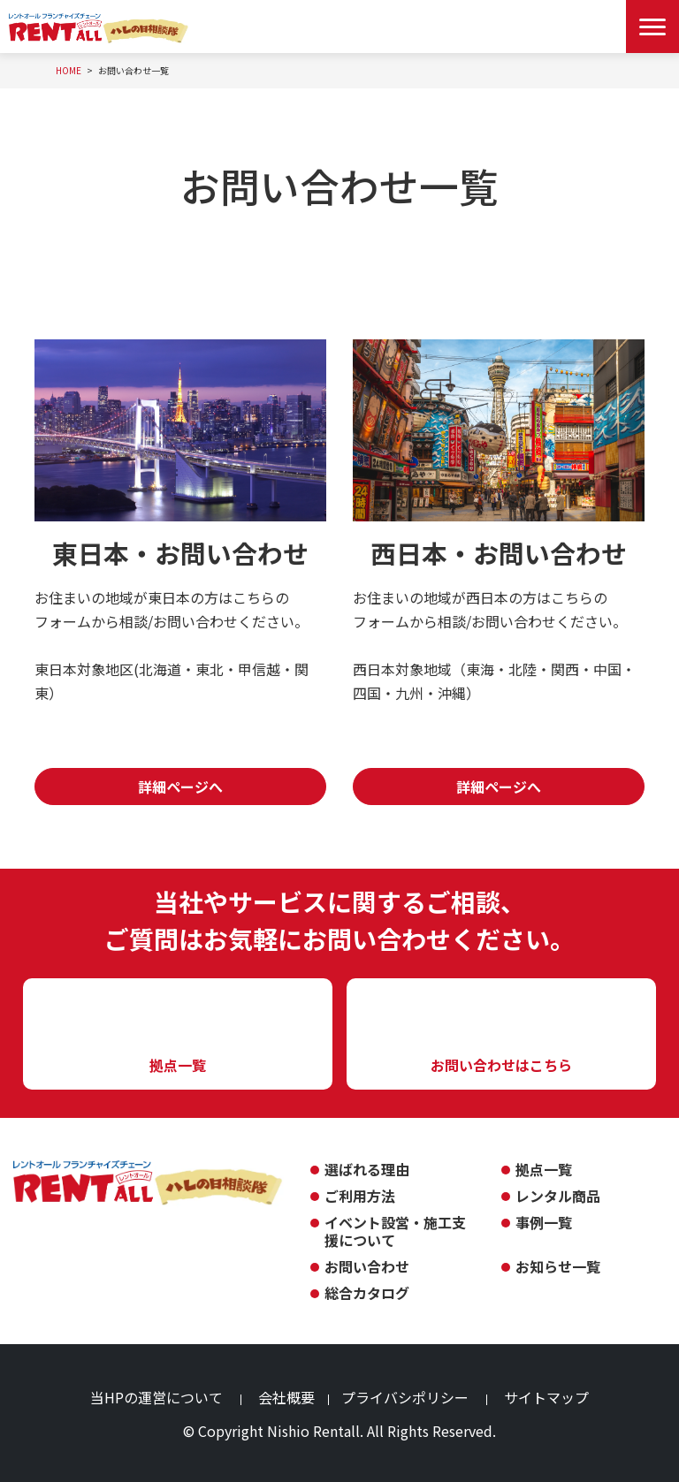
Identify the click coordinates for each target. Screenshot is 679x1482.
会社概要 (286, 1397)
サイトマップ (546, 1397)
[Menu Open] (652, 26)
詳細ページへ (180, 786)
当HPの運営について (156, 1397)
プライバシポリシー (405, 1397)
